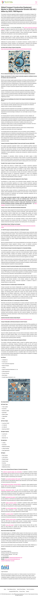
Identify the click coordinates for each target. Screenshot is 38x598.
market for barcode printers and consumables (12, 471)
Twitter (6, 560)
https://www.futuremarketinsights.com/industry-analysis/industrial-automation (16, 319)
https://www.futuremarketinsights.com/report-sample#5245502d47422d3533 (16, 49)
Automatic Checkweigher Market (8, 490)
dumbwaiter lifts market (10, 497)
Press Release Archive (11, 589)
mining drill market (9, 525)
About (5, 589)
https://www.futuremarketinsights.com (12, 559)
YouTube (12, 560)
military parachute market (11, 502)
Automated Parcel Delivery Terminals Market (11, 484)
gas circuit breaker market (11, 508)
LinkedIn (2, 560)
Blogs (9, 560)
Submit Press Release (21, 589)
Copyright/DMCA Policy (13, 591)
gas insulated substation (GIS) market (13, 478)
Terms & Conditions (30, 589)
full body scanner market (11, 519)
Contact (27, 591)
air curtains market (9, 513)
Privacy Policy (22, 591)
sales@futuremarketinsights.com (15, 557)
